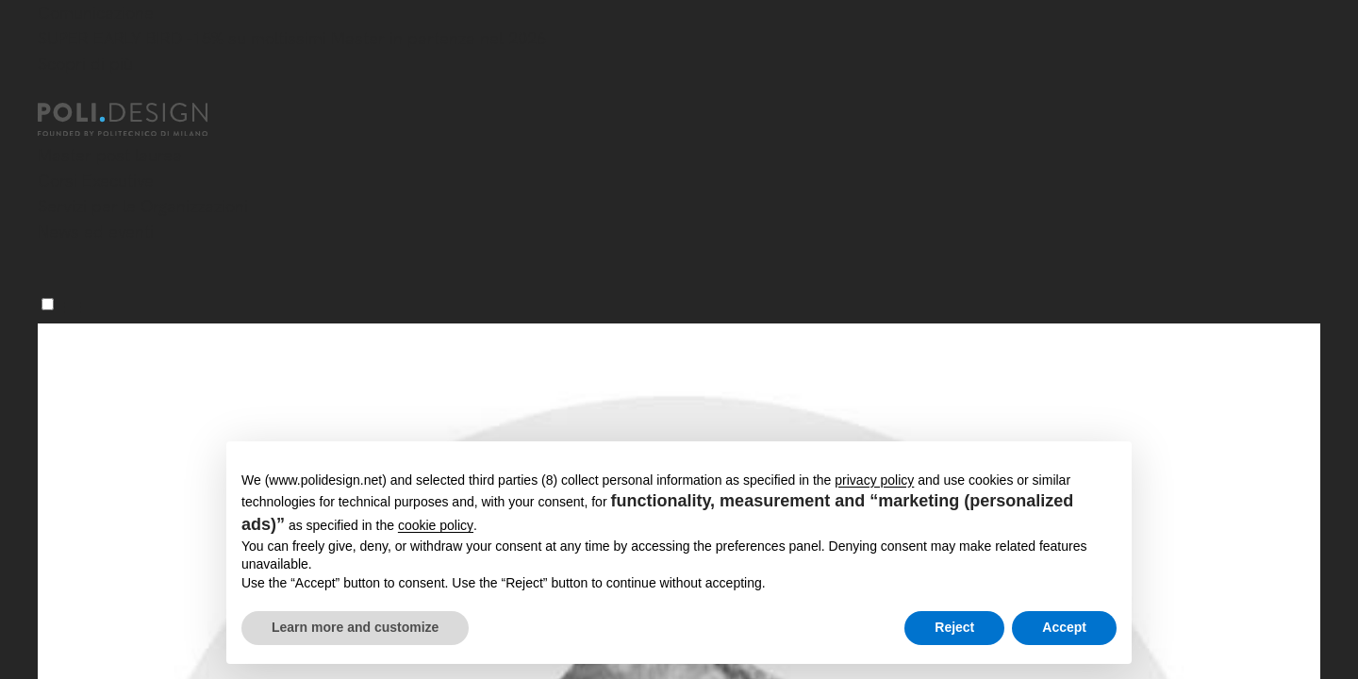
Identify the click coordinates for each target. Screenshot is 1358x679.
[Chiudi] (49, 91)
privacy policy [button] (874, 480)
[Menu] (47, 304)
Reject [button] (954, 627)
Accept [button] (1064, 627)
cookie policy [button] (435, 525)
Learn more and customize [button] (355, 627)
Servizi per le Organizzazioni (143, 206)
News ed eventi (96, 231)
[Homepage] (139, 120)
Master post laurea (110, 155)
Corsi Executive (96, 180)
